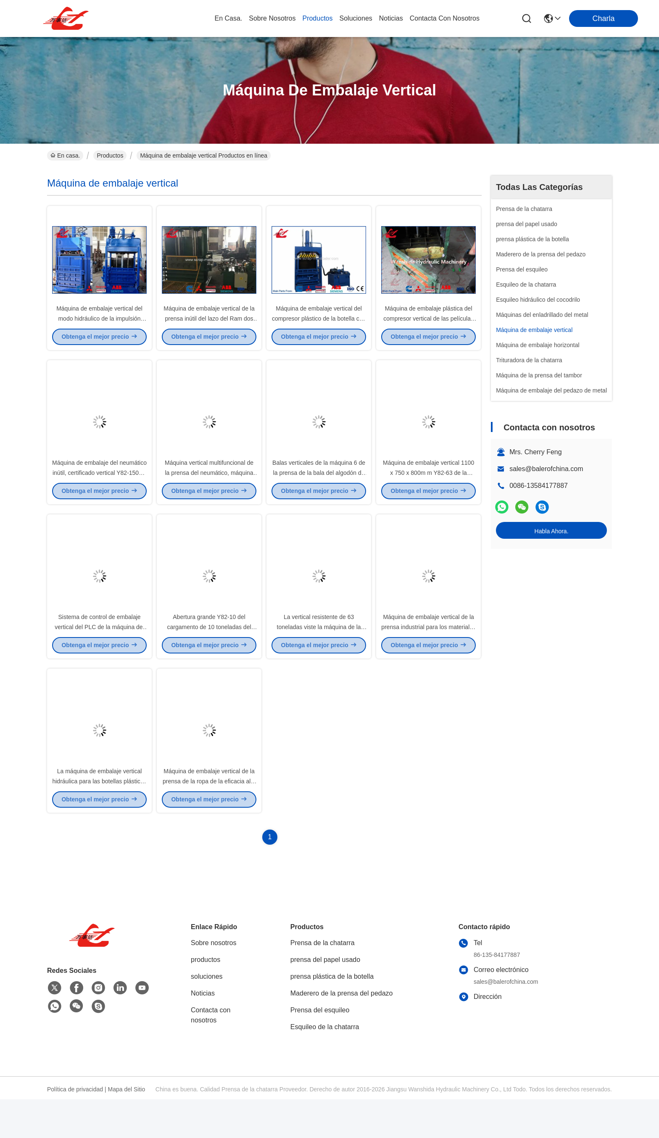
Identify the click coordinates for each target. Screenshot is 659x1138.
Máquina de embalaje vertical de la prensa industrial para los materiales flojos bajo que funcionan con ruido (428, 655)
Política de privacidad (75, 1128)
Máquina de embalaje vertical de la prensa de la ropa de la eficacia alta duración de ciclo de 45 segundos (209, 819)
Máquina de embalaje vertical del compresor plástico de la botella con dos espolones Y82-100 (319, 327)
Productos (110, 155)
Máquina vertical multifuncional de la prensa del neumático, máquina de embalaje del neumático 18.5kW (209, 491)
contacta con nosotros (445, 18)
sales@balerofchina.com (546, 468)
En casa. (228, 18)
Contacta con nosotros (210, 1053)
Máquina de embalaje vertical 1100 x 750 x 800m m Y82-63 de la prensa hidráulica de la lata (428, 491)
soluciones (356, 18)
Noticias (203, 1031)
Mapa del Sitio (126, 1128)
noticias (391, 18)
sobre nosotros (272, 18)
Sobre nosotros (214, 981)
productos (317, 18)
